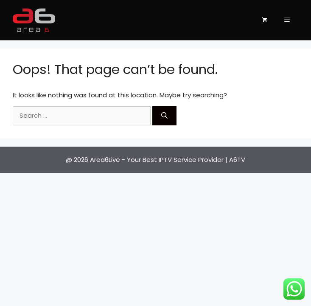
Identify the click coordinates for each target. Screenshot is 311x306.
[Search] (164, 115)
